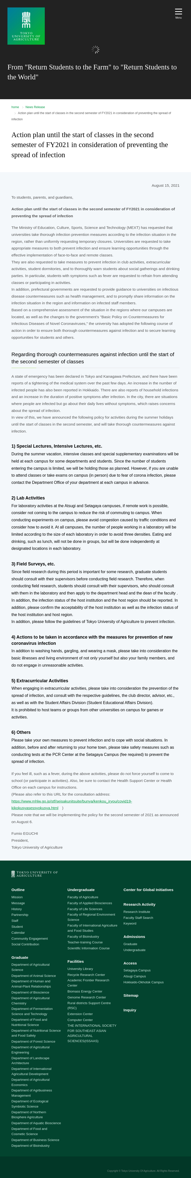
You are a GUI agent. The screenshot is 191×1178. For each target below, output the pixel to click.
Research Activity (139, 904)
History (16, 909)
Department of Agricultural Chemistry (30, 1000)
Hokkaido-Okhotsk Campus (144, 982)
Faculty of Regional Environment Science (91, 917)
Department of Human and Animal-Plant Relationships (31, 983)
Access (130, 963)
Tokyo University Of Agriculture (138, 1171)
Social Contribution (25, 944)
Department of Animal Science (33, 976)
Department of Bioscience (30, 992)
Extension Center (80, 1014)
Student (17, 927)
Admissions (134, 936)
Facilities (75, 961)
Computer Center (80, 1020)
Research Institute (137, 912)
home (15, 107)
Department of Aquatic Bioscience (36, 1123)
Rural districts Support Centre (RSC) (89, 1005)
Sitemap (131, 995)
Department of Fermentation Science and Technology (32, 1011)
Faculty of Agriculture (82, 897)
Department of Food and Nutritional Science (29, 1022)
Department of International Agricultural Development (31, 1071)
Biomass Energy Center (84, 991)
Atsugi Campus (135, 976)
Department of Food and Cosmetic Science (29, 1131)
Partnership (19, 915)
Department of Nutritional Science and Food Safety (36, 1033)
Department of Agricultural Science (30, 967)
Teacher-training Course (85, 942)
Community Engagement (29, 938)
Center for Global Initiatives (149, 890)
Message (18, 903)
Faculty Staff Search (138, 918)
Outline (18, 890)
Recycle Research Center (86, 975)
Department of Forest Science (33, 1041)
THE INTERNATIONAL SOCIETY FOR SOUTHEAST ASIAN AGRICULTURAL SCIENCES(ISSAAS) (91, 1033)
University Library (80, 969)
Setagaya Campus (137, 970)
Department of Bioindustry (30, 1145)
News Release (35, 107)
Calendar (18, 932)
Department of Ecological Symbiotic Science (29, 1103)
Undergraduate (81, 890)
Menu (178, 17)
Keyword (130, 923)
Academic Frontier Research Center (88, 982)
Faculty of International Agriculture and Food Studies (92, 928)
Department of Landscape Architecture (30, 1060)
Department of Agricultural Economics (30, 1082)
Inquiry (130, 1010)
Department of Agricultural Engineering (30, 1049)
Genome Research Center (86, 997)
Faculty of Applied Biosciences (89, 903)
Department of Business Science (35, 1140)
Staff (14, 921)
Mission (17, 897)
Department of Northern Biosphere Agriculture (28, 1114)
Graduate (19, 957)
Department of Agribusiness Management (31, 1092)
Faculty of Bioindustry (83, 936)
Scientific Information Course (88, 948)
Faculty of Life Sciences (84, 909)
